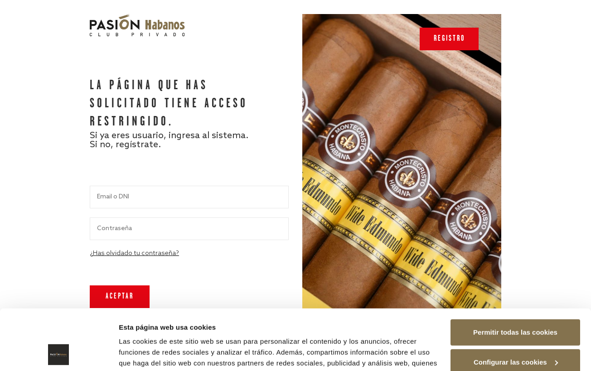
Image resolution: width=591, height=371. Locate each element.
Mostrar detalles (145, 353)
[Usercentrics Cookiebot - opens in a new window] (58, 353)
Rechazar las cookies (515, 335)
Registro (449, 39)
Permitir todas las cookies (515, 275)
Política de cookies (306, 328)
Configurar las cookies (516, 305)
